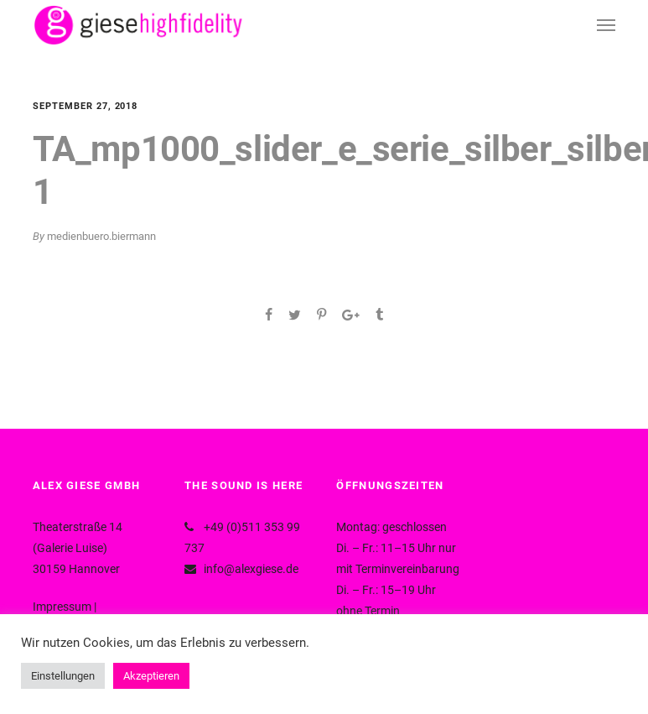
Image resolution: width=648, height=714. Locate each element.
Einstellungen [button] (63, 676)
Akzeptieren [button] (151, 676)
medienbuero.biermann (101, 236)
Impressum (62, 606)
